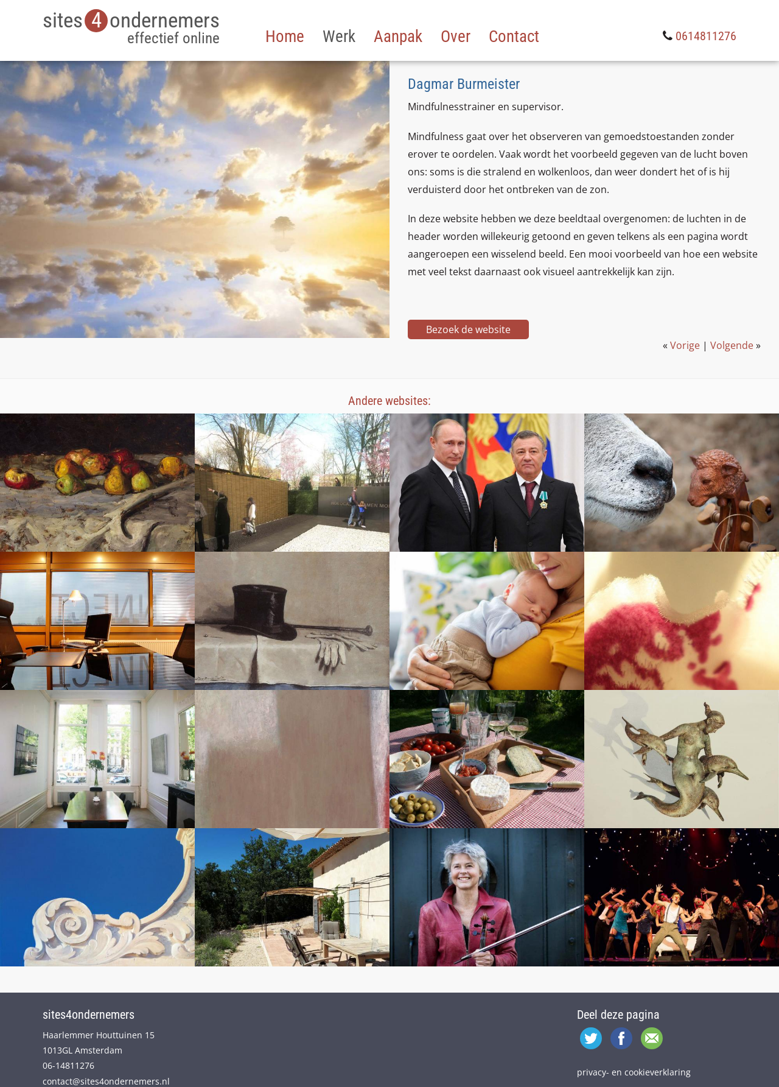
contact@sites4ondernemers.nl (106, 1081)
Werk (339, 36)
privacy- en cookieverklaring (634, 1072)
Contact (514, 36)
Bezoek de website (468, 329)
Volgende (731, 345)
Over (455, 36)
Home (284, 36)
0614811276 (706, 36)
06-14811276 (68, 1065)
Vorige (685, 345)
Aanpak (398, 36)
